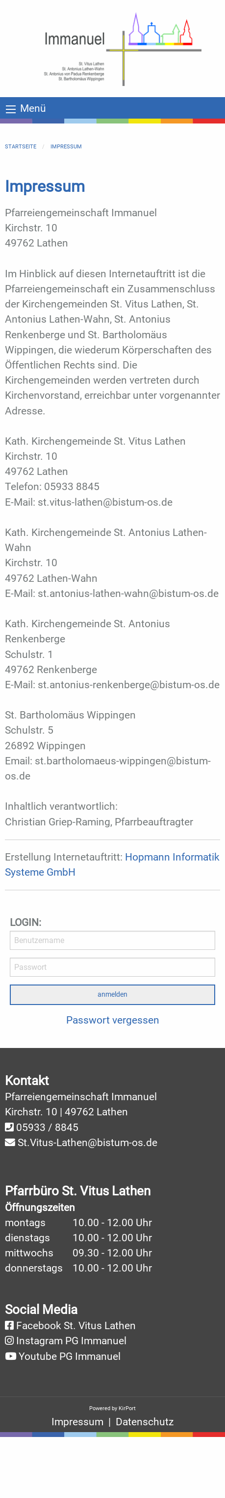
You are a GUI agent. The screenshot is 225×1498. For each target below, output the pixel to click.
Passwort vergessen (112, 1020)
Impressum (66, 147)
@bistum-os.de (122, 1143)
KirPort (127, 1408)
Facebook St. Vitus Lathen (76, 1326)
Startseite (20, 147)
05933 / (35, 1127)
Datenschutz (145, 1422)
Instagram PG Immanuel (71, 1341)
